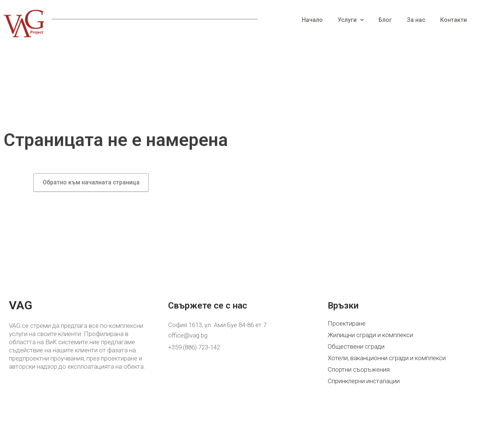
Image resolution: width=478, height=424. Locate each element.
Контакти (453, 19)
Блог (385, 19)
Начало (312, 19)
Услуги (351, 19)
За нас (416, 19)
